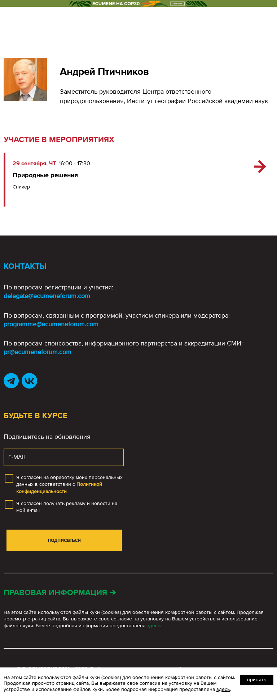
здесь (153, 626)
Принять (256, 679)
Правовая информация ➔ (60, 593)
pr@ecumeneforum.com (37, 352)
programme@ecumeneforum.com (51, 324)
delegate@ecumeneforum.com (47, 296)
